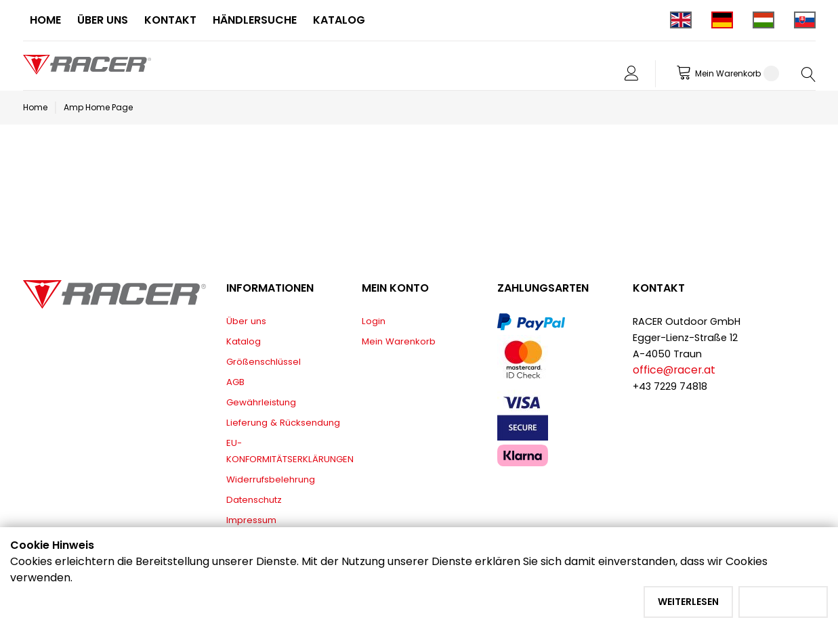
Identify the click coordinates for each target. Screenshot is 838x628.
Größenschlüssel (263, 361)
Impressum (251, 520)
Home (35, 107)
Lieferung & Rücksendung (283, 422)
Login (373, 321)
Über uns (246, 321)
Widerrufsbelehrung (270, 479)
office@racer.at (674, 370)
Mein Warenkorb (399, 341)
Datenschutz (254, 499)
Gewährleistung (261, 402)
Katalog (243, 341)
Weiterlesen (688, 601)
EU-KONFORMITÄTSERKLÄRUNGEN (290, 451)
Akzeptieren (783, 601)
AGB (235, 382)
